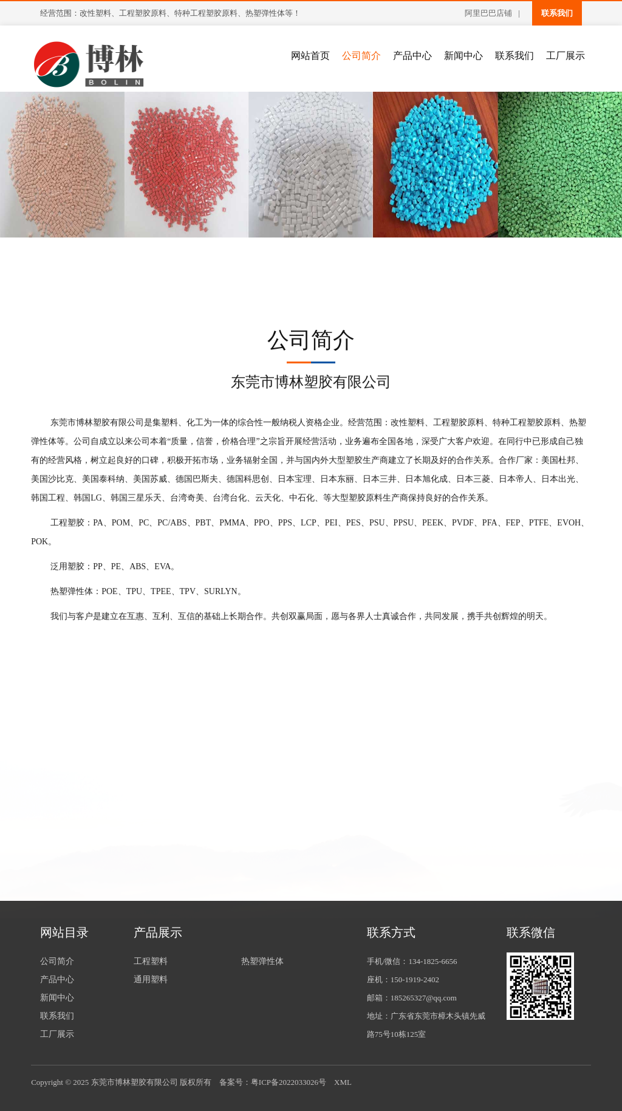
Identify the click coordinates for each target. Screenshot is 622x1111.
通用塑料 (151, 979)
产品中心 (412, 55)
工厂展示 (565, 55)
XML (342, 1082)
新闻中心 (463, 55)
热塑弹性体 (262, 961)
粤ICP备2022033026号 (288, 1082)
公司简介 (361, 55)
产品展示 (158, 932)
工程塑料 (151, 961)
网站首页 (310, 55)
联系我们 (557, 13)
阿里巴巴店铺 (488, 13)
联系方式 (391, 932)
